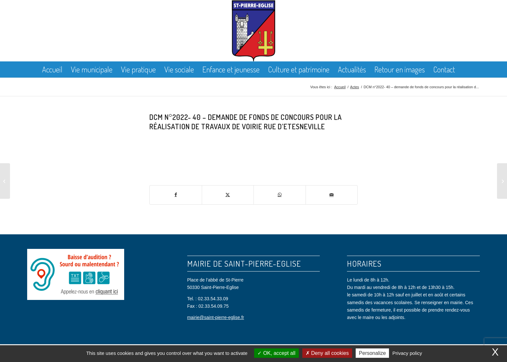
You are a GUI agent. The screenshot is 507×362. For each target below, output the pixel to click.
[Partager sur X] (228, 195)
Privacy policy (407, 353)
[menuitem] (52, 69)
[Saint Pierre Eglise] (253, 30)
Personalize (372, 353)
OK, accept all (276, 353)
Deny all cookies (327, 353)
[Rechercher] (464, 69)
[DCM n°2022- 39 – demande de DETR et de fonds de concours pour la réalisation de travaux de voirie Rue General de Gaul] (5, 181)
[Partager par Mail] (332, 195)
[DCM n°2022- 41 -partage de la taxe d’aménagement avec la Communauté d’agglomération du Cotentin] (502, 181)
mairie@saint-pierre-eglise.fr (215, 317)
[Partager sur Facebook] (176, 195)
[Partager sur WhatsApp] (280, 195)
